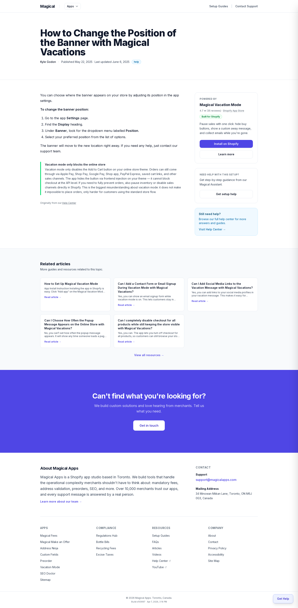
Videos (156, 554)
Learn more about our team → (61, 501)
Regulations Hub (106, 535)
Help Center (69, 202)
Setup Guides (218, 6)
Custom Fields (49, 554)
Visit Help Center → (212, 229)
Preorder (46, 560)
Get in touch (149, 425)
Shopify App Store (233, 110)
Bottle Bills (102, 542)
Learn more (226, 154)
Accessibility (216, 554)
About (212, 535)
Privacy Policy (217, 548)
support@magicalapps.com (216, 480)
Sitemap (45, 579)
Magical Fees (48, 535)
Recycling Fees (106, 548)
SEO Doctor (47, 573)
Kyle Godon (48, 61)
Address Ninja (49, 548)
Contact (213, 542)
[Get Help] (283, 598)
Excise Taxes (105, 554)
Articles (157, 548)
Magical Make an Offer (55, 542)
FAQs (155, 542)
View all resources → (149, 355)
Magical (47, 6)
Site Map (214, 560)
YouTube (159, 567)
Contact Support (246, 6)
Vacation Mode (50, 567)
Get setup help (226, 194)
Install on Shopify (226, 143)
